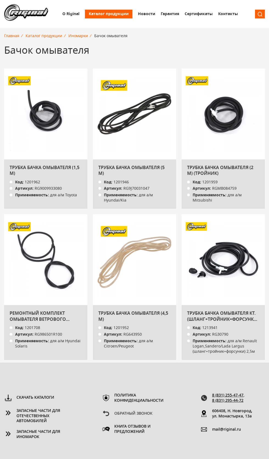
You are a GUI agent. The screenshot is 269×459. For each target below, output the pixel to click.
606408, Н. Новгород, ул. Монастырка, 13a (232, 413)
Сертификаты (199, 14)
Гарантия (170, 14)
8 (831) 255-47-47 (227, 395)
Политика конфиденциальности (136, 398)
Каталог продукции (109, 14)
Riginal (26, 14)
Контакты (228, 14)
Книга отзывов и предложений (132, 429)
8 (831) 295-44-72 (227, 401)
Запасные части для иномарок (38, 434)
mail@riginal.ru (226, 429)
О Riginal (70, 14)
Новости (146, 14)
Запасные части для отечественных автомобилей (38, 416)
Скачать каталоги (35, 398)
